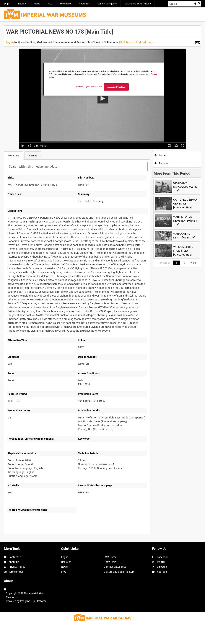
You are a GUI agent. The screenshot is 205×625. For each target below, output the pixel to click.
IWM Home (65, 3)
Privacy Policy (17, 566)
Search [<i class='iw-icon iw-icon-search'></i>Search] (199, 3)
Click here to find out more (136, 42)
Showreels (84, 3)
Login (160, 155)
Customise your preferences (89, 87)
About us (14, 562)
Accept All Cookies (116, 87)
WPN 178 (83, 492)
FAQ (50, 3)
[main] (102, 281)
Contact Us (15, 557)
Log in (7, 3)
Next (194, 262)
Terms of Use (16, 571)
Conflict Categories (107, 3)
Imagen (24, 601)
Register (22, 3)
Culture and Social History (138, 3)
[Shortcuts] (197, 42)
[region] (103, 79)
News (37, 3)
